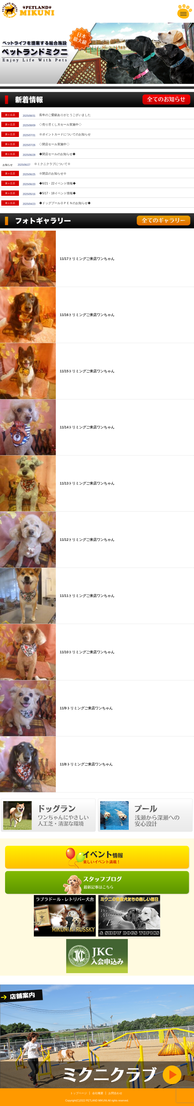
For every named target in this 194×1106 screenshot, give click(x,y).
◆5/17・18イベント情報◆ (57, 193)
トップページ (78, 1093)
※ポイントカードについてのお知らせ (65, 134)
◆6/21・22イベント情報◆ (57, 183)
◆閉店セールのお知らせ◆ (57, 154)
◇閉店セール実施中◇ (54, 144)
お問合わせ (115, 1093)
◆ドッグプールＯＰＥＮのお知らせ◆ (65, 203)
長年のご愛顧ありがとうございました (65, 115)
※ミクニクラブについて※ (52, 164)
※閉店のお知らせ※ (52, 173)
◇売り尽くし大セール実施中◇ (60, 124)
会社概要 (97, 1093)
